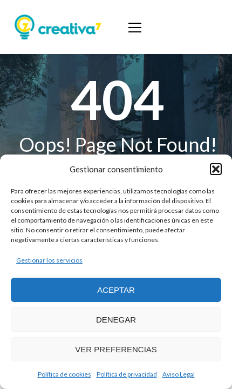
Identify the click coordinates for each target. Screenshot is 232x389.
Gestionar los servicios (49, 260)
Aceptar (116, 289)
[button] (215, 169)
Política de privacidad (127, 374)
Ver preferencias (116, 349)
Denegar (116, 319)
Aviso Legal (178, 374)
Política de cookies (64, 374)
